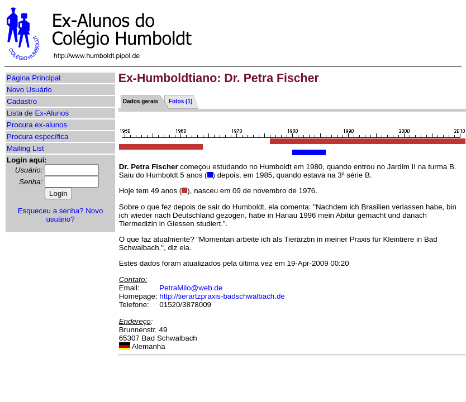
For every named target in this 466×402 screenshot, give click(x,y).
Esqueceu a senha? (51, 211)
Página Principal (33, 78)
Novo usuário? (74, 215)
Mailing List (25, 148)
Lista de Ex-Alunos (38, 113)
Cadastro (22, 101)
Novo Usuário (29, 89)
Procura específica (37, 136)
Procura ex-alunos (37, 125)
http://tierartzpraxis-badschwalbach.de (221, 296)
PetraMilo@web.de (190, 288)
